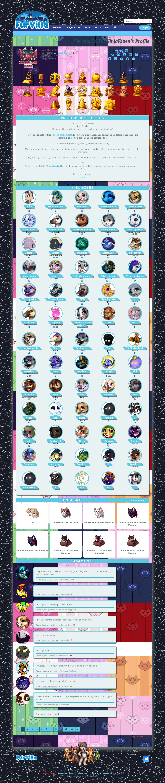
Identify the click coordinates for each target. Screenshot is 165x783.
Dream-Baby (68, 625)
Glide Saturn (55, 229)
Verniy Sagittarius (134, 276)
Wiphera (55, 322)
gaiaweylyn (67, 580)
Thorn (108, 322)
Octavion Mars (135, 206)
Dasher (29, 441)
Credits (118, 774)
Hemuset (66, 686)
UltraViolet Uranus (82, 229)
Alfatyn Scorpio (108, 276)
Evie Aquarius (29, 299)
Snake (56, 418)
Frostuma (66, 594)
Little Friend (29, 487)
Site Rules (82, 774)
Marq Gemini (29, 276)
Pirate (82, 418)
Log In (145, 28)
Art (135, 299)
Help (107, 27)
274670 (82, 299)
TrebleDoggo (68, 610)
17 (72, 729)
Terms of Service (67, 774)
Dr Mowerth (56, 441)
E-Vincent (29, 322)
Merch (97, 27)
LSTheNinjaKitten (64, 53)
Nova (55, 371)
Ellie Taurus (135, 253)
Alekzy (65, 705)
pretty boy (55, 464)
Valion (29, 418)
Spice (29, 206)
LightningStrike (108, 299)
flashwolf (66, 656)
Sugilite (135, 441)
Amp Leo (55, 276)
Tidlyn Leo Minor (82, 276)
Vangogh (108, 371)
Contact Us (107, 774)
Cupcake (29, 253)
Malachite (82, 253)
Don (108, 348)
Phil (135, 371)
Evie (82, 487)
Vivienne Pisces (55, 299)
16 (66, 729)
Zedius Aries (108, 253)
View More (139, 500)
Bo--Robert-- (82, 348)
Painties (57, 27)
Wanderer (82, 371)
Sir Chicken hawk (134, 348)
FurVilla (32, 20)
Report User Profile (140, 737)
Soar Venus (82, 206)
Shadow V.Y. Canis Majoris (83, 324)
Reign (82, 441)
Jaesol (56, 394)
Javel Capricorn (135, 229)
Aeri (108, 487)
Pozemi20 (67, 640)
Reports (94, 774)
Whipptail (53, 166)
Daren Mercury (55, 206)
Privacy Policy (49, 774)
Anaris (55, 253)
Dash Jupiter (29, 229)
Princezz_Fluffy (68, 671)
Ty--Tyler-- (29, 371)
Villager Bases (72, 27)
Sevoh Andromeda (29, 348)
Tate (82, 394)
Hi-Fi (134, 322)
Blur (55, 348)
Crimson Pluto (108, 229)
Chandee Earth (108, 206)
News (87, 27)
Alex (135, 394)
